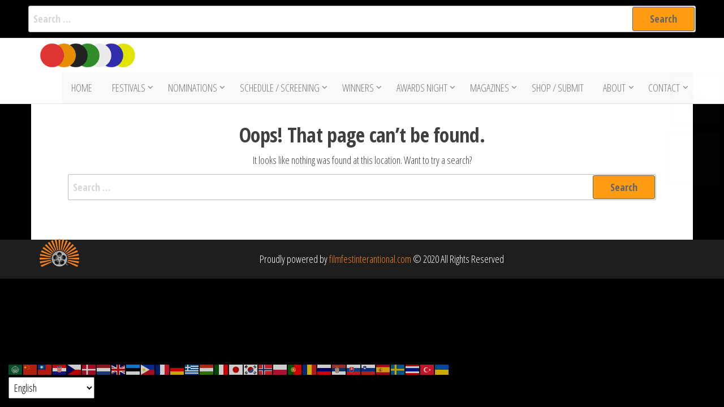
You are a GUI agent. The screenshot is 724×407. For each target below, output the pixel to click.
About (613, 89)
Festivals (129, 89)
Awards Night (423, 89)
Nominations (193, 89)
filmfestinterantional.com (370, 262)
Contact (663, 89)
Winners (359, 89)
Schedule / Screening (281, 89)
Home (85, 89)
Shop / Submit (559, 89)
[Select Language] (51, 388)
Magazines (490, 89)
